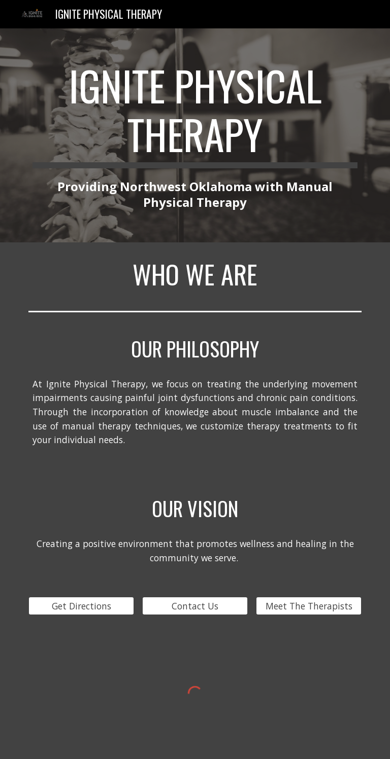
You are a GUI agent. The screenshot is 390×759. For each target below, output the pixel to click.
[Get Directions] (81, 605)
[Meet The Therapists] (308, 605)
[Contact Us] (195, 605)
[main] (194, 135)
